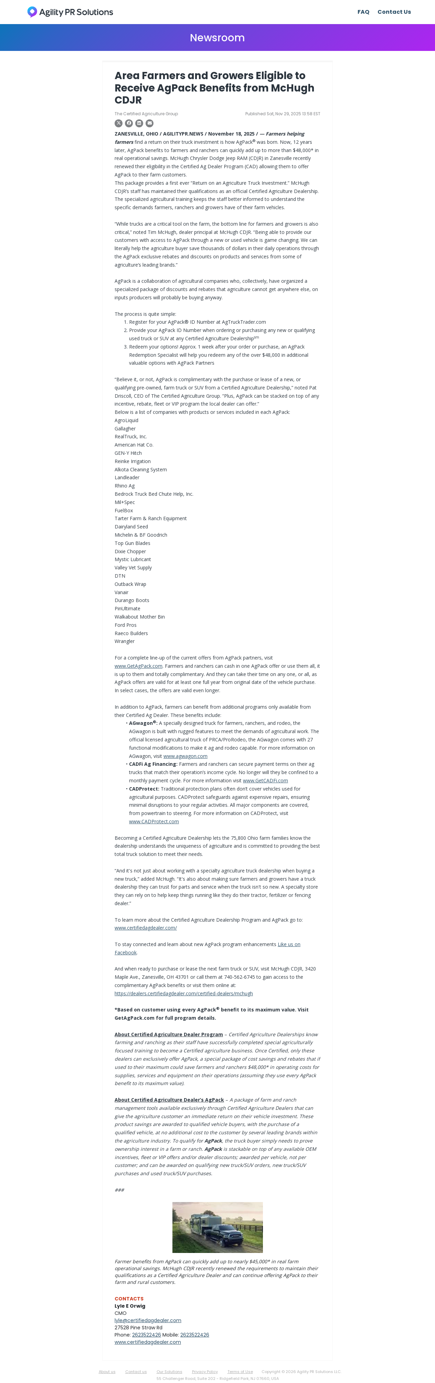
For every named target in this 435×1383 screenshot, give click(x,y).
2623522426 (146, 1334)
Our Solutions (169, 1371)
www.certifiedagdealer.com (148, 1342)
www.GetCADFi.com (265, 780)
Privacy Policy (205, 1371)
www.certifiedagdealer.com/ (146, 927)
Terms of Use (240, 1371)
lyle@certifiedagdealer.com (148, 1320)
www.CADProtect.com (154, 821)
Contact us (136, 1371)
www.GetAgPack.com (138, 666)
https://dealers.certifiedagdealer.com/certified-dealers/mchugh (184, 993)
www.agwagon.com (185, 756)
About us (107, 1371)
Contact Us (394, 12)
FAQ (363, 12)
